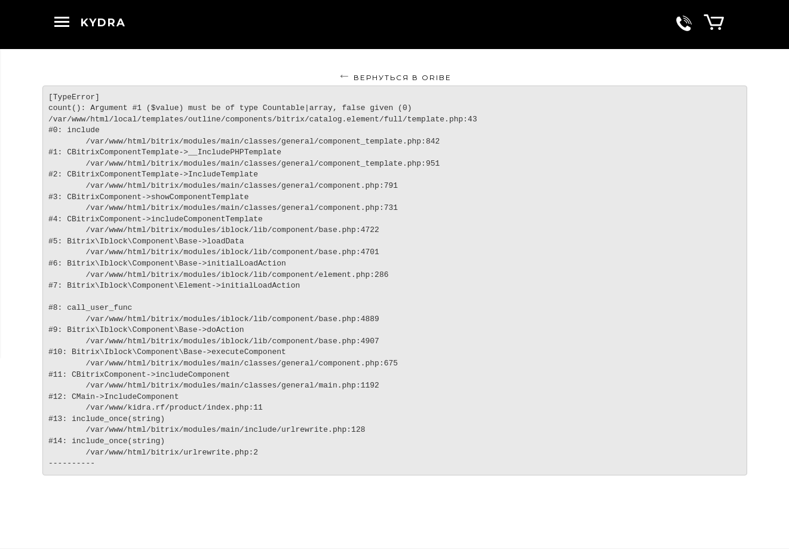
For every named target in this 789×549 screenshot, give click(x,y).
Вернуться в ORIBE (403, 77)
